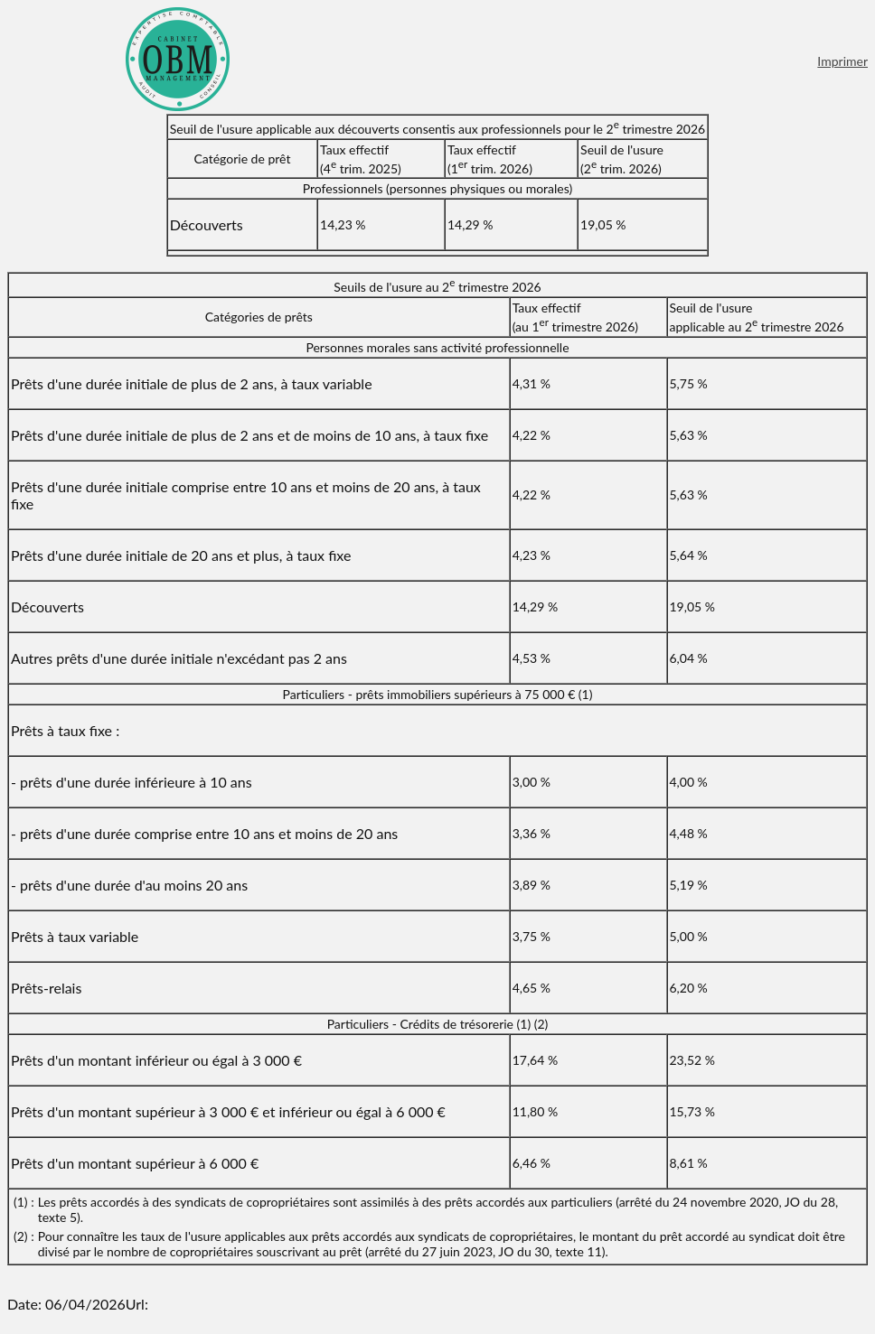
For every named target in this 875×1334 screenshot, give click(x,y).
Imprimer (842, 61)
